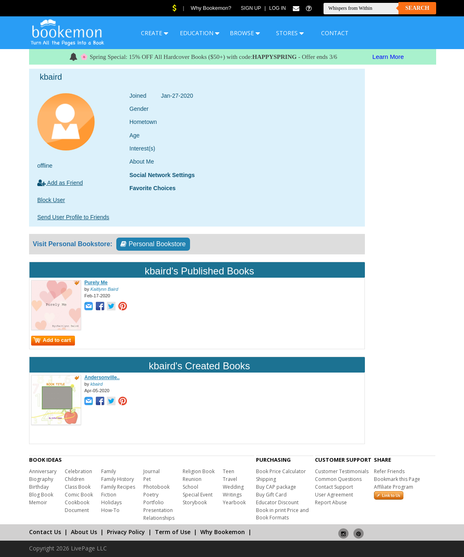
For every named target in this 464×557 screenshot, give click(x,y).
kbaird (97, 384)
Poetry (150, 494)
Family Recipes (118, 486)
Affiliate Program (393, 486)
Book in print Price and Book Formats (282, 514)
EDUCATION (200, 33)
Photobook (156, 486)
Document (77, 510)
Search (417, 8)
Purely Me (96, 282)
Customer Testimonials (342, 471)
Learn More (388, 56)
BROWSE (245, 33)
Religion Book (199, 471)
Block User (51, 200)
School (190, 486)
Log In (277, 8)
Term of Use (172, 532)
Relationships (158, 517)
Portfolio (153, 502)
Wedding (233, 486)
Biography (41, 479)
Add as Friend (60, 183)
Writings (232, 494)
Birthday (39, 486)
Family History (117, 479)
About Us (84, 532)
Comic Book (79, 494)
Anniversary (43, 471)
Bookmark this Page (397, 479)
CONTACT (335, 33)
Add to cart (52, 340)
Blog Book (41, 494)
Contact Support (334, 486)
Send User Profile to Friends (73, 217)
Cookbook (77, 502)
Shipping (266, 479)
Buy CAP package (276, 486)
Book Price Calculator (281, 471)
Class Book (78, 486)
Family (108, 471)
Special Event (198, 494)
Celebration (78, 471)
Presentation (158, 510)
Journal (151, 471)
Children (74, 479)
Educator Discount (277, 502)
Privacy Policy (126, 532)
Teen (228, 471)
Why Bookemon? (211, 8)
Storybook (195, 502)
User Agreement (334, 494)
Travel (230, 479)
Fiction (108, 494)
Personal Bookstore (153, 243)
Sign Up (251, 8)
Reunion (192, 479)
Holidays (111, 502)
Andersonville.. (102, 377)
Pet (147, 479)
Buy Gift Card (271, 494)
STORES (290, 33)
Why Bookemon (222, 532)
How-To (110, 510)
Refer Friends (389, 471)
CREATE (154, 33)
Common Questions (338, 479)
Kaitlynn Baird (104, 289)
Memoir (38, 502)
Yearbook (234, 502)
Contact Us (45, 532)
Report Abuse (331, 502)
